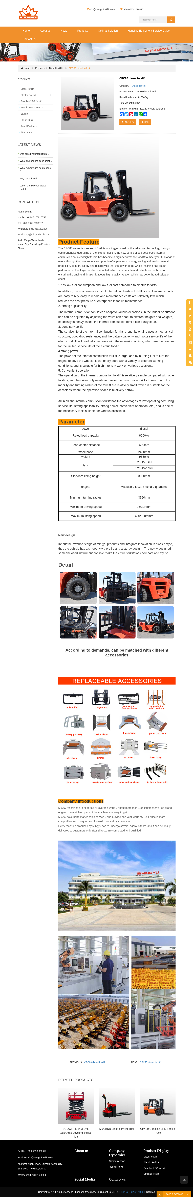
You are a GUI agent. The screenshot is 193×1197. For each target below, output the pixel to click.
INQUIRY (127, 122)
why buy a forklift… (30, 178)
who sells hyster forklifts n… (34, 154)
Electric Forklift (28, 95)
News (63, 30)
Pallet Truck (27, 120)
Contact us (29, 39)
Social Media (84, 1179)
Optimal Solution (108, 30)
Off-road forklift (151, 1173)
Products (82, 30)
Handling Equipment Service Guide (149, 30)
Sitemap (150, 1192)
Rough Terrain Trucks (32, 107)
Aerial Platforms (29, 126)
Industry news (116, 1166)
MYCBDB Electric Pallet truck (116, 1128)
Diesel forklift (56, 68)
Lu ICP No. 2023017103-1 (131, 1192)
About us (45, 30)
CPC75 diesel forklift (150, 1062)
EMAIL (145, 122)
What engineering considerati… (36, 161)
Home (26, 30)
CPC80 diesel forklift (94, 1062)
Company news (117, 1161)
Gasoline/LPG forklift (31, 101)
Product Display (156, 1151)
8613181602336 (39, 228)
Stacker (25, 113)
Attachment (27, 132)
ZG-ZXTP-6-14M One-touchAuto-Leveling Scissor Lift (76, 1132)
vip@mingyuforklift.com (102, 9)
